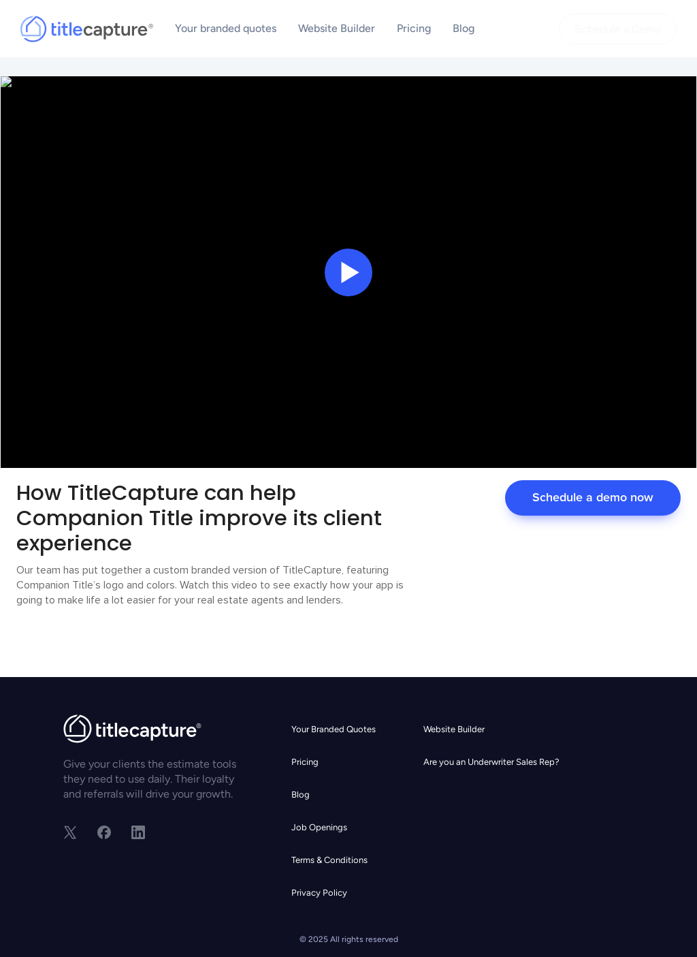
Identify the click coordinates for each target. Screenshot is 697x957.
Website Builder (336, 28)
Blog (463, 28)
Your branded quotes (225, 28)
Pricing (414, 28)
